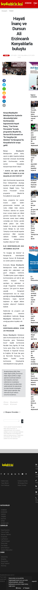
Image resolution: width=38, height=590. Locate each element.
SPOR (3, 521)
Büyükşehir (20, 151)
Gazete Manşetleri (6, 550)
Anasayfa (4, 11)
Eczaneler (4, 537)
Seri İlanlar (4, 545)
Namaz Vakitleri (6, 534)
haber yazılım (4, 585)
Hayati (13, 188)
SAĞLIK (3, 514)
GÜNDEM (28, 3)
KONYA (8, 171)
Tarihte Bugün (5, 541)
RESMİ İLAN (4, 523)
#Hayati (5, 404)
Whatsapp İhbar (23, 483)
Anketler (3, 559)
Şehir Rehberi (5, 548)
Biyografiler (4, 561)
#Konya (5, 402)
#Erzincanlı (13, 404)
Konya (9, 151)
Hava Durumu (5, 530)
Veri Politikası (5, 485)
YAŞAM (11, 11)
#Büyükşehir (14, 402)
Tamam (26, 588)
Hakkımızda (4, 481)
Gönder (22, 421)
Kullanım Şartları (23, 481)
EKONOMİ (4, 512)
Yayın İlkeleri (5, 483)
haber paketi (4, 583)
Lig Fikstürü (4, 539)
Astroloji (3, 566)
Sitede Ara (4, 557)
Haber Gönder (22, 485)
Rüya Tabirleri (5, 563)
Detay (18, 588)
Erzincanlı (20, 258)
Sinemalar (4, 543)
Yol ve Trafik (5, 532)
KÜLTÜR (3, 519)
